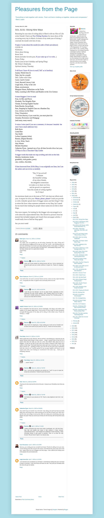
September (76, 204)
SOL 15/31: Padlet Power (79, 275)
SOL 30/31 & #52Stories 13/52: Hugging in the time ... (80, 222)
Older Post (61, 496)
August (75, 206)
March (75, 217)
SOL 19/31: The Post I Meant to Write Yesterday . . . (81, 262)
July (74, 208)
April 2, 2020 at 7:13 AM (37, 426)
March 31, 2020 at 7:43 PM (38, 261)
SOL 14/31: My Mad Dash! (79, 277)
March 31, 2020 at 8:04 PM (38, 289)
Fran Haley (22, 336)
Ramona (26, 261)
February (75, 321)
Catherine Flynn (24, 408)
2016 (73, 332)
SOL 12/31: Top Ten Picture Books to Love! (80, 283)
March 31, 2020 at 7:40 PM (38, 368)
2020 (73, 195)
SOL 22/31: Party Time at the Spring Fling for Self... (80, 252)
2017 (73, 330)
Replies (23, 258)
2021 (73, 193)
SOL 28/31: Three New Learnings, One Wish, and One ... (80, 230)
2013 (73, 339)
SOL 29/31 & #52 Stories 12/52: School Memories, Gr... (81, 226)
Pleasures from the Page (46, 9)
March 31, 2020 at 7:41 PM (38, 394)
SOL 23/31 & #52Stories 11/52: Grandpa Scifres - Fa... (80, 248)
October (75, 202)
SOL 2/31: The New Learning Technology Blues (80, 314)
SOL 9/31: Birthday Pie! (79, 292)
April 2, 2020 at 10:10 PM (35, 444)
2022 (73, 191)
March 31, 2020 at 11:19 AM (36, 276)
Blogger (66, 509)
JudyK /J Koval (24, 306)
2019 (73, 326)
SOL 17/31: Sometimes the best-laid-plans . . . (79, 270)
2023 (73, 189)
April (74, 215)
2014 (73, 337)
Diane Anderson (24, 276)
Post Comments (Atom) (28, 499)
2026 (73, 182)
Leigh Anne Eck (24, 459)
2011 (73, 343)
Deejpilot (55, 509)
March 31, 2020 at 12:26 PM (35, 306)
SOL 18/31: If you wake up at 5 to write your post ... (80, 266)
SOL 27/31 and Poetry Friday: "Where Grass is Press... (80, 234)
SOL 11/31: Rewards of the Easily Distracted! (79, 287)
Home (40, 496)
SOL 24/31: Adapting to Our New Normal (80, 245)
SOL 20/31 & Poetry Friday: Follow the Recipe (80, 259)
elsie (21, 381)
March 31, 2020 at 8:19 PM (38, 322)
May (74, 213)
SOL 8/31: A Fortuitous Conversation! (78, 295)
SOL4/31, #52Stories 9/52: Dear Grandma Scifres (79, 306)
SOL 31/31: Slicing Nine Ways (80, 219)
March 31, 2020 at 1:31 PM (33, 336)
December (76, 197)
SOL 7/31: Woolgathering (79, 298)
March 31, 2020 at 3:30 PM (29, 381)
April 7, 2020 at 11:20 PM (35, 459)
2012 (73, 341)
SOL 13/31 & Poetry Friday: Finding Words (80, 280)
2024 (73, 187)
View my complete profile (76, 66)
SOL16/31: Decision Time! (79, 272)
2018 (73, 328)
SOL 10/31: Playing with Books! (81, 290)
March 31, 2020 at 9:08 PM (35, 408)
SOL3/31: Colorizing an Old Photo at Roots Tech (80, 310)
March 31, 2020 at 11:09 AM (33, 238)
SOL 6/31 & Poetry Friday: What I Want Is (79, 301)
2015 (73, 334)
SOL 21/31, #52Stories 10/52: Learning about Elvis (80, 255)
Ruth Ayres (23, 238)
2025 (73, 184)
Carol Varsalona (24, 444)
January (75, 323)
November (76, 199)
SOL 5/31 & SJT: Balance (79, 304)
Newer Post (18, 496)
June (74, 211)
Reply (21, 254)
